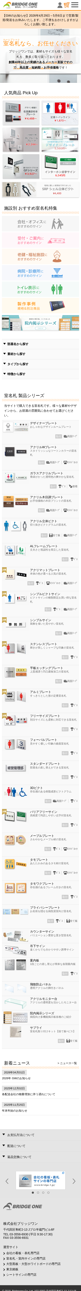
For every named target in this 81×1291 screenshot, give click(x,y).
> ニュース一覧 (67, 1063)
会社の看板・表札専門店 (23, 1253)
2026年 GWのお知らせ (16, 1078)
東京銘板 (12, 1269)
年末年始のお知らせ (14, 1110)
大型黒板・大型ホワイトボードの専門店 (33, 1264)
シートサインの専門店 (21, 1274)
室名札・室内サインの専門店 (26, 1258)
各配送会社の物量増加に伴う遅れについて (28, 1094)
